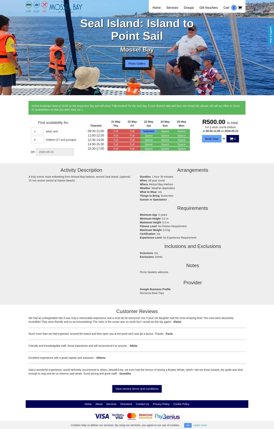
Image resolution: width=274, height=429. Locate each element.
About (99, 404)
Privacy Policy (161, 404)
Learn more (200, 425)
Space (165, 131)
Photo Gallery (137, 63)
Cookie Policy (181, 404)
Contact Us (142, 404)
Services (172, 7)
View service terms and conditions (137, 388)
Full (116, 131)
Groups (189, 7)
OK (188, 425)
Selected (148, 131)
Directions (126, 404)
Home (157, 7)
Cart (232, 7)
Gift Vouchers (208, 7)
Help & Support (270, 34)
